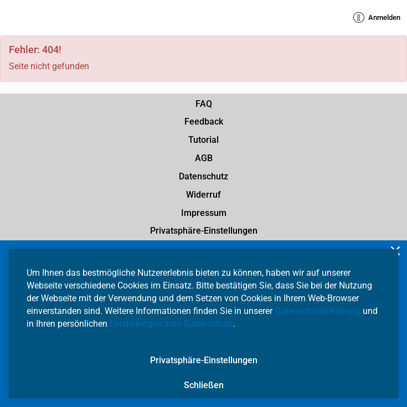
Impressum (203, 213)
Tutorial (203, 140)
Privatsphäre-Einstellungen (203, 230)
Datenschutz (203, 176)
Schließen (204, 385)
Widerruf (203, 194)
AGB (204, 158)
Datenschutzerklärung (317, 311)
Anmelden (376, 17)
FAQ (203, 104)
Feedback (203, 121)
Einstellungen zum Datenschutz (171, 323)
